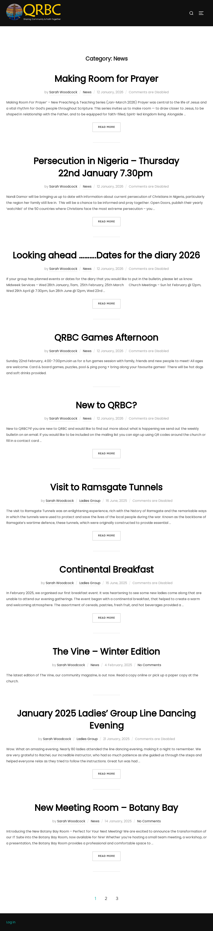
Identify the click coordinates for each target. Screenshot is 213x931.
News (87, 100)
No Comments (149, 673)
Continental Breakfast (106, 578)
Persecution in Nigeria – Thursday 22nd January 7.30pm (106, 175)
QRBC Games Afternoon (106, 346)
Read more (109, 135)
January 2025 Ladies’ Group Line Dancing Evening (106, 727)
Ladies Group (89, 509)
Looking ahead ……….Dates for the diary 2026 (106, 264)
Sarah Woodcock (63, 100)
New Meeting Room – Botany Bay (106, 816)
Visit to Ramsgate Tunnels (106, 496)
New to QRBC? (106, 413)
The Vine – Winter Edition (106, 660)
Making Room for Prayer (106, 87)
